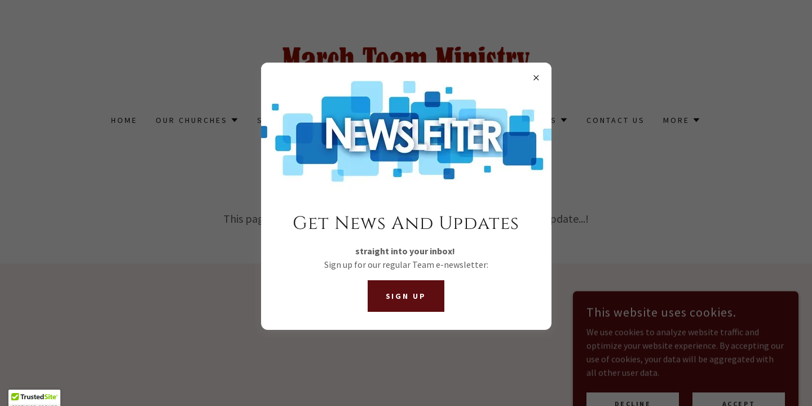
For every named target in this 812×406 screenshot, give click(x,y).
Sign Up (406, 296)
